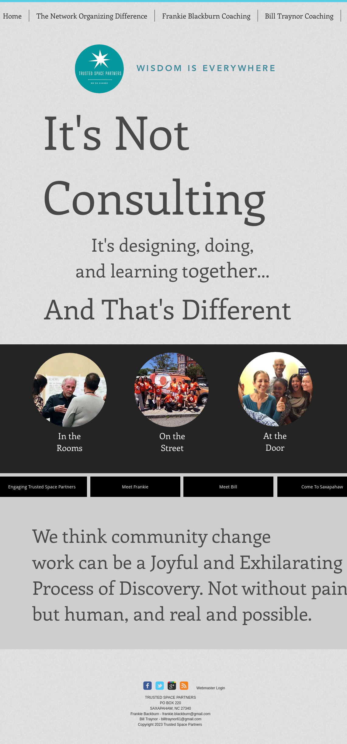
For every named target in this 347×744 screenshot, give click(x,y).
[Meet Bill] (228, 487)
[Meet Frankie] (135, 487)
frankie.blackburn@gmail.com (186, 714)
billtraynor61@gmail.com (181, 719)
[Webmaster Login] (211, 688)
